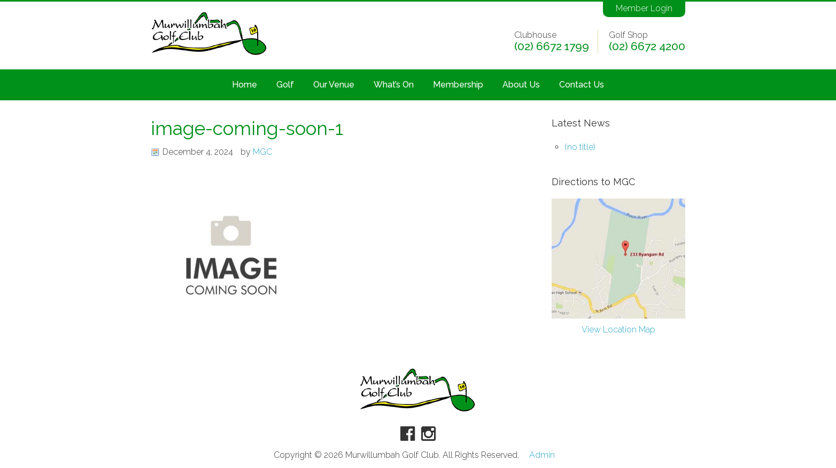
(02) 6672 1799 (551, 46)
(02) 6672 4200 (647, 46)
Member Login (644, 8)
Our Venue (333, 85)
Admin (542, 455)
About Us (521, 85)
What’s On (394, 85)
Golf (285, 85)
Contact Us (581, 85)
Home (244, 85)
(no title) (579, 147)
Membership (458, 85)
